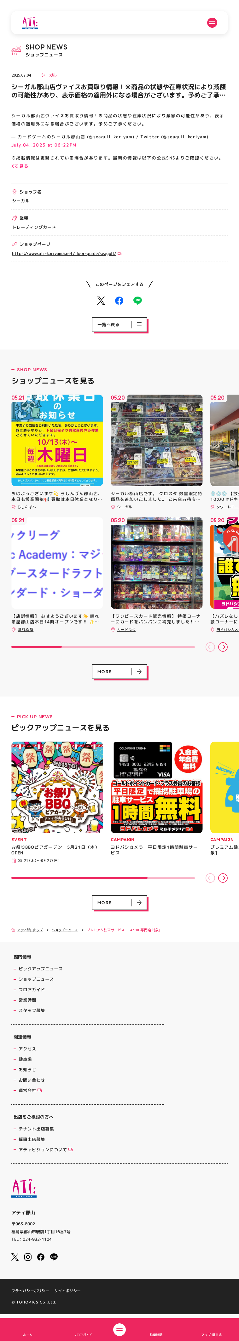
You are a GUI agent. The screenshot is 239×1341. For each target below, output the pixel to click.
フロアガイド (32, 989)
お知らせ (27, 1069)
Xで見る (20, 166)
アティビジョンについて (46, 1149)
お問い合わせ (32, 1080)
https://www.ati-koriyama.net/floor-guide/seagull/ (66, 253)
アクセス (27, 1049)
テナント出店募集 (36, 1129)
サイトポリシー (67, 1291)
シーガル (49, 75)
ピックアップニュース (41, 969)
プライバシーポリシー (30, 1291)
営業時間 (27, 1000)
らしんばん (27, 506)
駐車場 (25, 1059)
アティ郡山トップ (27, 930)
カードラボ (126, 629)
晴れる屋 (25, 629)
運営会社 (30, 1090)
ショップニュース (65, 930)
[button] (210, 647)
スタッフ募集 (32, 1010)
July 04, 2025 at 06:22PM (43, 145)
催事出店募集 (32, 1139)
